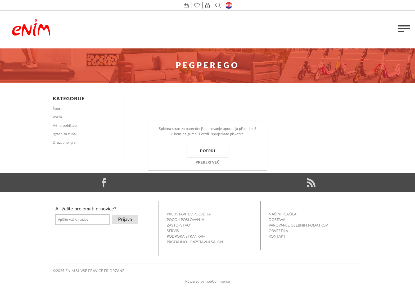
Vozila (57, 117)
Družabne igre (64, 142)
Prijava (125, 219)
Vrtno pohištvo (65, 126)
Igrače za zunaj (64, 134)
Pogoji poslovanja (185, 220)
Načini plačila (282, 214)
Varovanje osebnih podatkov (298, 225)
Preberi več (208, 162)
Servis (173, 231)
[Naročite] (82, 219)
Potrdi (207, 151)
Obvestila (278, 231)
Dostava (277, 220)
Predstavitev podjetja (189, 214)
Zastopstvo (178, 225)
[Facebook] (104, 182)
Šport (57, 109)
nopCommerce (218, 281)
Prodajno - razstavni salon (195, 242)
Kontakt (277, 236)
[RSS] (311, 182)
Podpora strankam (186, 236)
